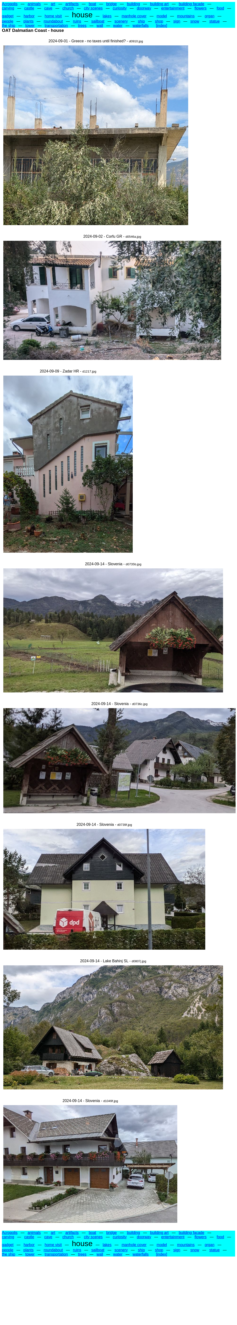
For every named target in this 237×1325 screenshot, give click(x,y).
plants (28, 21)
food (220, 8)
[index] (161, 26)
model (162, 16)
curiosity (120, 8)
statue (214, 21)
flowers (201, 8)
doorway (144, 8)
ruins (77, 21)
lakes (107, 16)
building (133, 4)
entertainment (172, 8)
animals (34, 4)
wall (99, 26)
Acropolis (10, 4)
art (53, 4)
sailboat (97, 21)
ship (141, 21)
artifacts (72, 4)
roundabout (53, 21)
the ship (8, 26)
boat (92, 4)
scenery (121, 21)
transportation (56, 26)
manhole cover (134, 16)
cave (48, 8)
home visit (53, 16)
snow (194, 21)
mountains (186, 16)
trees (82, 26)
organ (209, 16)
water (118, 26)
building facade (191, 4)
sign (176, 21)
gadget (8, 16)
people (7, 21)
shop (159, 21)
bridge (111, 4)
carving (8, 8)
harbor (29, 16)
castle (29, 8)
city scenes (93, 8)
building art (159, 4)
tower (30, 26)
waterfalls (140, 26)
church (68, 8)
